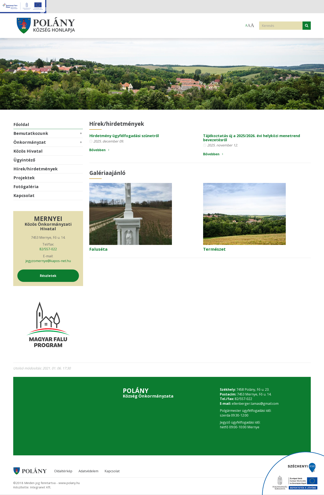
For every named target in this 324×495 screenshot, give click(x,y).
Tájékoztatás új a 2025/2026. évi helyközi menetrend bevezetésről (251, 137)
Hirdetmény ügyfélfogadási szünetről (124, 135)
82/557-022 (48, 249)
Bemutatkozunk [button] (30, 133)
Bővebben (99, 150)
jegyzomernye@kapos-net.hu (48, 261)
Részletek (48, 275)
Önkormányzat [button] (29, 142)
